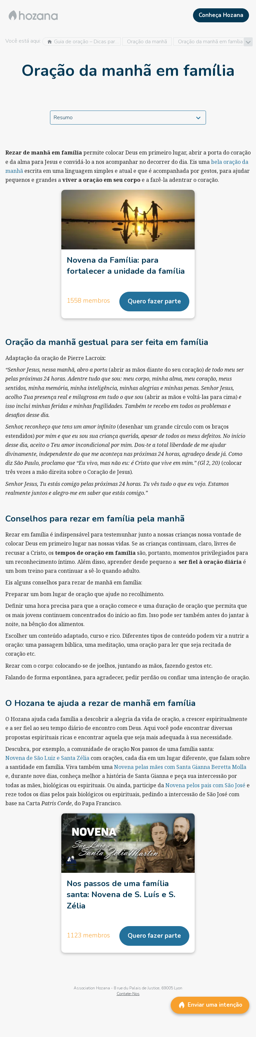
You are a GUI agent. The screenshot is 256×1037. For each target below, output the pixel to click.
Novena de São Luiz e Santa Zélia (47, 758)
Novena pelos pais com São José (205, 785)
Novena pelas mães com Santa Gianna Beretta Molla (180, 767)
